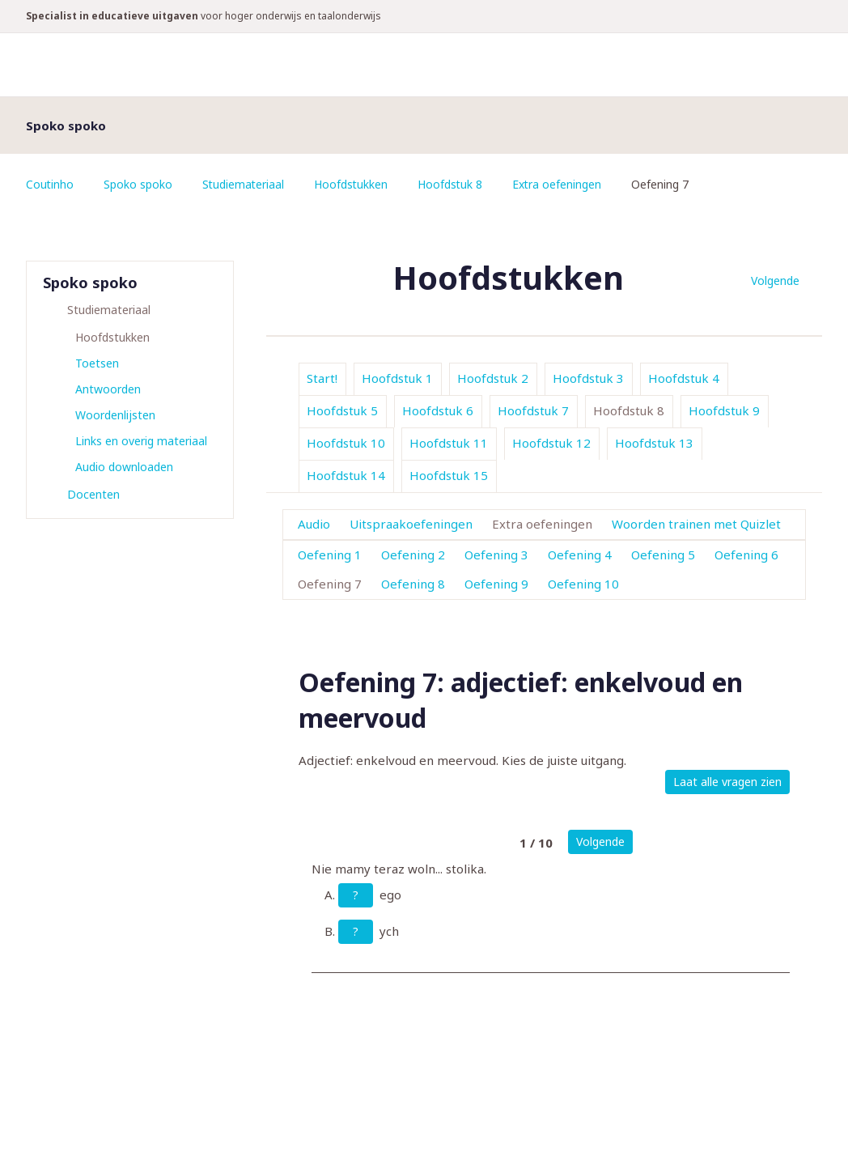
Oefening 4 (580, 554)
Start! (322, 378)
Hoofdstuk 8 (453, 184)
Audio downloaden (124, 466)
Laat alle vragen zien (727, 781)
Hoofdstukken (353, 184)
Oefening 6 (746, 554)
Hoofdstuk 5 (342, 410)
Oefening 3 (496, 554)
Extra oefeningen (561, 184)
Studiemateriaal (244, 184)
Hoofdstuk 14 (346, 475)
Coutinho (50, 184)
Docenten (93, 494)
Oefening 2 (413, 554)
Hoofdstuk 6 (437, 410)
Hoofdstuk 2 (492, 378)
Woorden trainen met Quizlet (696, 524)
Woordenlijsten (115, 415)
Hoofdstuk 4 (683, 378)
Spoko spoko (138, 184)
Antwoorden (108, 389)
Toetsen (97, 363)
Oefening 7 (330, 584)
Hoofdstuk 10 (346, 443)
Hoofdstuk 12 (551, 443)
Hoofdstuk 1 (397, 378)
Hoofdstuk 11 (448, 443)
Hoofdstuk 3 (588, 378)
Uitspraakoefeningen (411, 524)
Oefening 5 (663, 554)
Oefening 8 (413, 584)
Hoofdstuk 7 (533, 410)
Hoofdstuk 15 (448, 475)
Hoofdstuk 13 (654, 443)
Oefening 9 (496, 584)
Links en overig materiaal (141, 440)
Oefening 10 (583, 584)
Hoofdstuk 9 (724, 410)
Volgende (775, 280)
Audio (314, 524)
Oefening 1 (330, 554)
